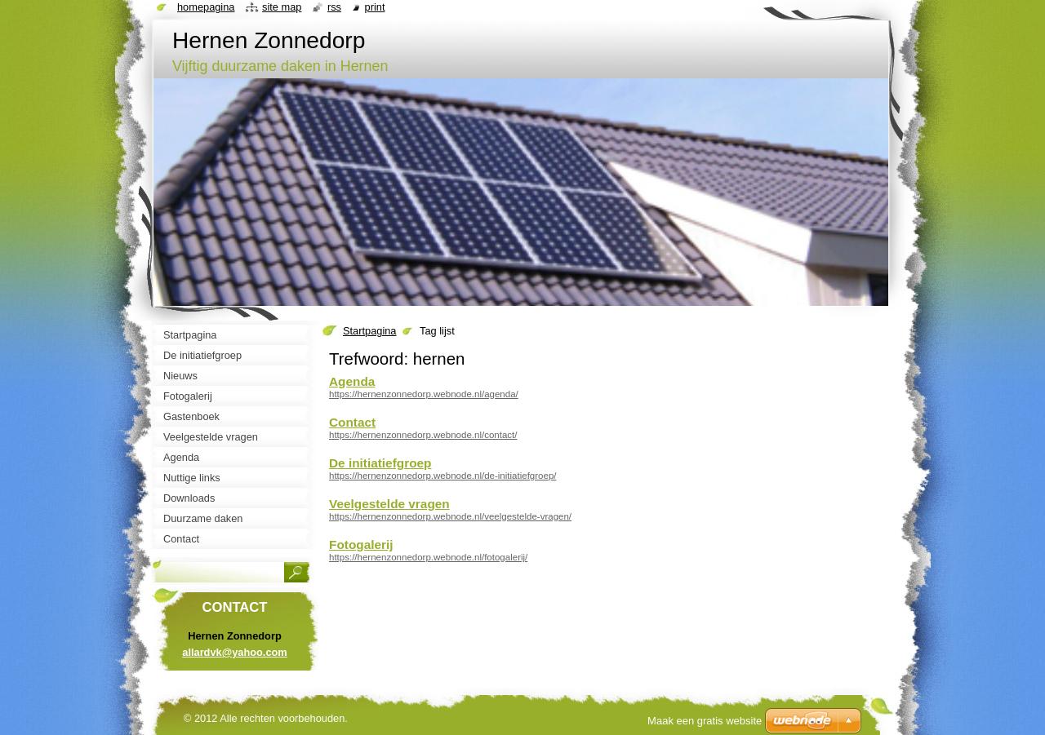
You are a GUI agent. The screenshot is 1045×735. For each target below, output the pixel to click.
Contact (352, 422)
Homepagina (205, 7)
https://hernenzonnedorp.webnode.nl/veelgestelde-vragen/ (450, 516)
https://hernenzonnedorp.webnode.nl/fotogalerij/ (428, 557)
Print (375, 7)
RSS (334, 7)
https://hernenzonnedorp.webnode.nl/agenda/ (423, 394)
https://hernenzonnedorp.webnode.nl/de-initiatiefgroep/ (443, 475)
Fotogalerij (361, 544)
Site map (281, 7)
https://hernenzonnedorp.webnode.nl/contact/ (423, 435)
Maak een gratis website (704, 721)
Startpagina (369, 331)
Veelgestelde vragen (389, 504)
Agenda (352, 381)
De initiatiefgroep (380, 463)
